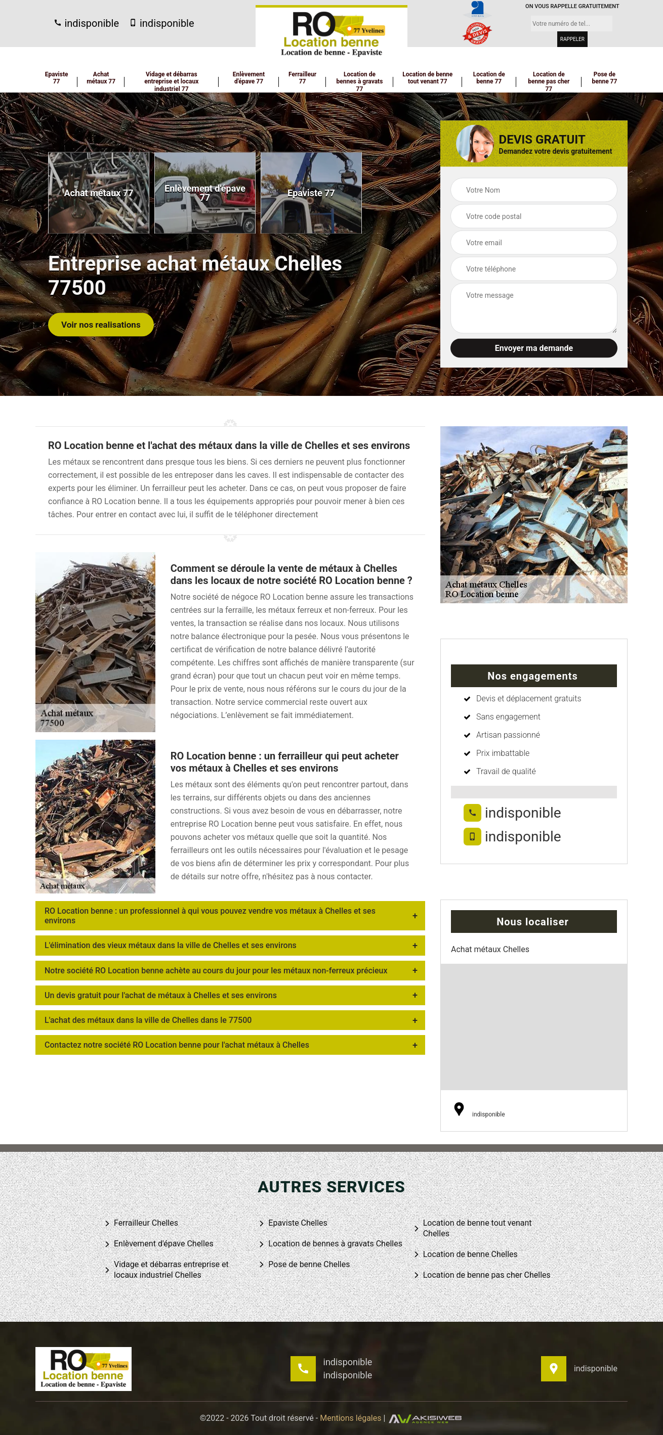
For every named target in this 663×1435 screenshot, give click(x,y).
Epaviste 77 (56, 78)
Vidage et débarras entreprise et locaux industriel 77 (171, 82)
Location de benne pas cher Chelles (482, 1275)
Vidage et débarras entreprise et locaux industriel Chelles (166, 1270)
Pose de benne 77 (604, 78)
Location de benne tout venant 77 (427, 78)
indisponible (86, 23)
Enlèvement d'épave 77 (249, 78)
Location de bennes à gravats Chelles (330, 1244)
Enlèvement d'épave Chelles (159, 1244)
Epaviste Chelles (292, 1223)
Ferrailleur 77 (302, 78)
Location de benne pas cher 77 (548, 82)
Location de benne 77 (489, 78)
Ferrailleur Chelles (141, 1223)
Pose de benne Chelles (304, 1265)
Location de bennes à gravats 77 (360, 82)
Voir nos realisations (101, 324)
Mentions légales (350, 1418)
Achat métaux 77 (101, 78)
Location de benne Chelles (465, 1254)
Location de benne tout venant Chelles (472, 1228)
